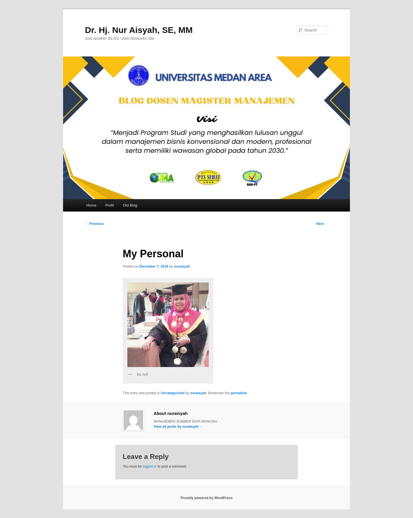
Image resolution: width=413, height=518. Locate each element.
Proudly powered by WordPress (206, 498)
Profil (109, 205)
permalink (238, 393)
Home (91, 205)
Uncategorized (173, 393)
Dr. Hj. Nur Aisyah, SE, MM (139, 30)
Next (322, 224)
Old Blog (130, 205)
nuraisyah (182, 266)
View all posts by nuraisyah (178, 427)
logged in (150, 466)
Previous (94, 224)
